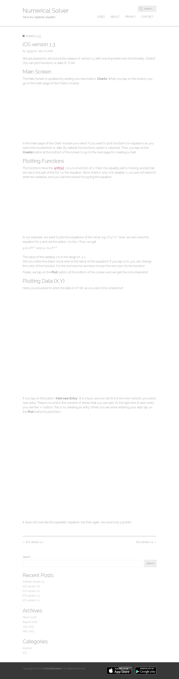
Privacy (130, 16)
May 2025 (28, 631)
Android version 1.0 (34, 581)
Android (27, 648)
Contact (147, 16)
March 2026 (30, 617)
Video (101, 16)
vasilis (29, 50)
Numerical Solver (46, 10)
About (115, 16)
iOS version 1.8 (31, 586)
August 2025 (30, 621)
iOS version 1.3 (31, 595)
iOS (39, 36)
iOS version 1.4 (146, 542)
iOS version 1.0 (33, 542)
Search (26, 556)
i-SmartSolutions (52, 668)
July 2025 (28, 626)
